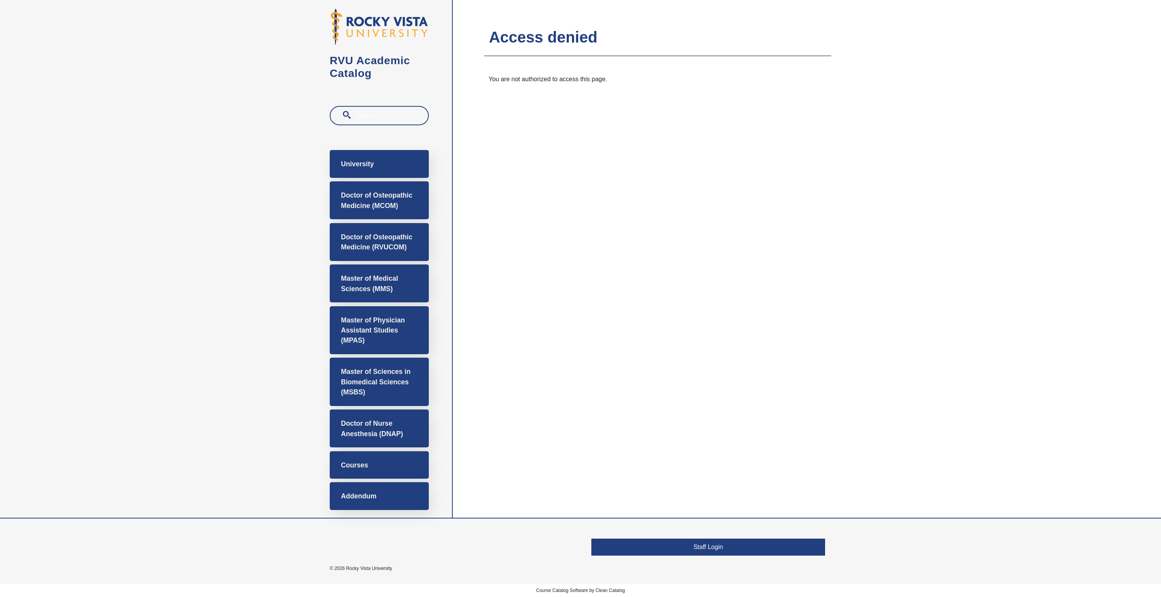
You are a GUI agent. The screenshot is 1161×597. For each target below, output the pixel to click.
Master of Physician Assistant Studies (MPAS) (373, 330)
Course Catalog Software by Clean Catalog (580, 590)
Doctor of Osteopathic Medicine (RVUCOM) (377, 242)
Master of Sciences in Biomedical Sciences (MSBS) (376, 382)
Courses (354, 465)
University (357, 164)
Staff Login (708, 547)
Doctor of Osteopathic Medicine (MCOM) (377, 200)
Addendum (359, 496)
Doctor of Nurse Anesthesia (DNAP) (372, 428)
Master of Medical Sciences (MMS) (369, 283)
